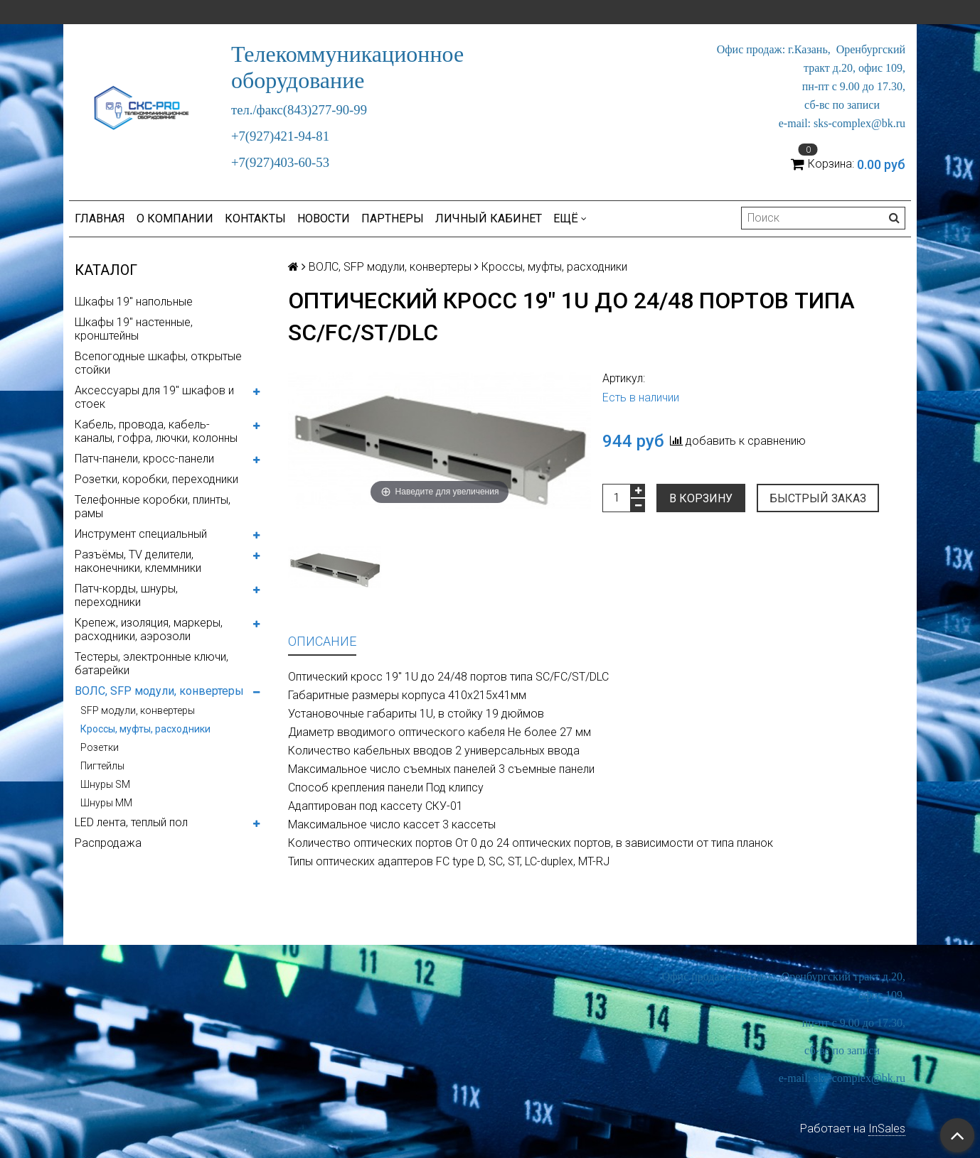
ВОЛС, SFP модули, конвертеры (159, 691)
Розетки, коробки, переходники (156, 479)
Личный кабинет (488, 218)
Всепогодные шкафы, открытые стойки (158, 363)
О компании (175, 218)
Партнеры (392, 218)
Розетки (99, 747)
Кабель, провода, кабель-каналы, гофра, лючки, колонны (156, 431)
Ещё (570, 218)
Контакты (255, 218)
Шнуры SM (105, 784)
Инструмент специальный (141, 534)
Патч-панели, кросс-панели (144, 458)
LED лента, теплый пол (131, 822)
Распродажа (108, 843)
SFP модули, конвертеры (137, 710)
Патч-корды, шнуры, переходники (126, 595)
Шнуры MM (106, 802)
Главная (100, 218)
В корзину (701, 498)
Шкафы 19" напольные (134, 301)
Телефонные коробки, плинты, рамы (152, 506)
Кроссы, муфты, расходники (145, 729)
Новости (323, 218)
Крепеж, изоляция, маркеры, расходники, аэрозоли (149, 629)
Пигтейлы (102, 766)
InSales (886, 1128)
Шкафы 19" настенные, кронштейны (134, 328)
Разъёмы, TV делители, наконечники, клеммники (138, 561)
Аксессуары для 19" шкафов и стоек (154, 397)
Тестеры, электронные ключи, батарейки (151, 663)
